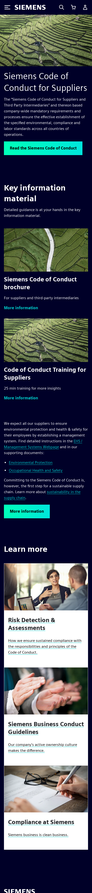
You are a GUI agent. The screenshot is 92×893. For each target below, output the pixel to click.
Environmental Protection (31, 462)
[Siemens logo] (30, 7)
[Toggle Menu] (7, 7)
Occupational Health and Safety (36, 470)
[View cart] (73, 7)
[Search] (61, 7)
